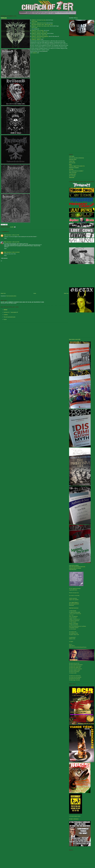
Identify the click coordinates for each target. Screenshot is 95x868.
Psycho (5, 319)
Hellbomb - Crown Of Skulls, (38, 30)
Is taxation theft (72, 637)
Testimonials (71, 177)
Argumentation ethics (73, 589)
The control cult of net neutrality (75, 677)
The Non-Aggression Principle (75, 588)
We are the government (74, 603)
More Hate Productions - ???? (38, 37)
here (4, 303)
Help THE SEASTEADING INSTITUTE (77, 566)
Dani (5, 234)
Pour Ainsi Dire (72, 162)
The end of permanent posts (9, 317)
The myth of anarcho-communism (75, 668)
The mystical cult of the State (74, 678)
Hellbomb (4, 18)
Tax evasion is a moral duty (74, 595)
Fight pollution (72, 645)
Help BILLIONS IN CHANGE (75, 568)
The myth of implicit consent (74, 670)
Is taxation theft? (72, 174)
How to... (71, 644)
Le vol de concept (72, 629)
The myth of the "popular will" (75, 667)
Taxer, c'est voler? (73, 172)
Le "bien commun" (72, 622)
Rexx (5, 241)
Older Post (66, 293)
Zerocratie (71, 169)
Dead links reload (72, 159)
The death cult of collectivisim (75, 675)
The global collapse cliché (74, 634)
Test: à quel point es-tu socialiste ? (76, 170)
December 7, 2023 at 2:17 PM (13, 234)
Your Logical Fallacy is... (74, 602)
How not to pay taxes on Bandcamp (76, 157)
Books (70, 164)
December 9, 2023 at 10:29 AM (13, 252)
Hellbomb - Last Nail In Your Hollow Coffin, (41, 26)
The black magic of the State (74, 679)
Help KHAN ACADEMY (74, 565)
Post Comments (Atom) (11, 295)
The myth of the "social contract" (75, 666)
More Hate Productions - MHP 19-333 (39, 34)
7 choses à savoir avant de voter (75, 613)
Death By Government (73, 608)
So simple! (71, 641)
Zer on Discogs (72, 175)
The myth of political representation (76, 664)
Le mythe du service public (74, 612)
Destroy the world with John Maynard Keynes (77, 647)
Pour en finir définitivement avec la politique (77, 626)
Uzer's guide (71, 156)
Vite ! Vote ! (71, 615)
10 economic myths (72, 672)
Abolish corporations (73, 598)
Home (35, 293)
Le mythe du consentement (74, 620)
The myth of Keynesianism (74, 671)
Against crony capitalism (73, 599)
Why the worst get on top (74, 592)
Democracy (71, 605)
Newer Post (3, 293)
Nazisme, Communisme (73, 623)
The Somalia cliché (72, 631)
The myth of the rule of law (74, 663)
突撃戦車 (5, 309)
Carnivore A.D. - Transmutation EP (11, 312)
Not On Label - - (35, 21)
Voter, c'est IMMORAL (73, 616)
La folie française (72, 610)
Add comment (4, 258)
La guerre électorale (73, 617)
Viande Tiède (72, 161)
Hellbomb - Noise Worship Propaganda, (40, 36)
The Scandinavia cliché (73, 633)
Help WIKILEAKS (72, 569)
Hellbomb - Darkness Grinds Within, (39, 33)
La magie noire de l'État (73, 624)
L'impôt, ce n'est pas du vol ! (74, 619)
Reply (5, 238)
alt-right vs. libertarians (74, 818)
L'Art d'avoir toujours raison (74, 816)
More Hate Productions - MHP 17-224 (39, 32)
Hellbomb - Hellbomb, (36, 39)
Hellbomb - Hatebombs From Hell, (39, 23)
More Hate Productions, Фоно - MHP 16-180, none (42, 24)
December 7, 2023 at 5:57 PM (13, 241)
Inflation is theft (72, 638)
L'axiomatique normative (74, 627)
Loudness (6, 314)
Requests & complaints (74, 167)
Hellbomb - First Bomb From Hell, (39, 20)
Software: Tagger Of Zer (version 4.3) (76, 166)
